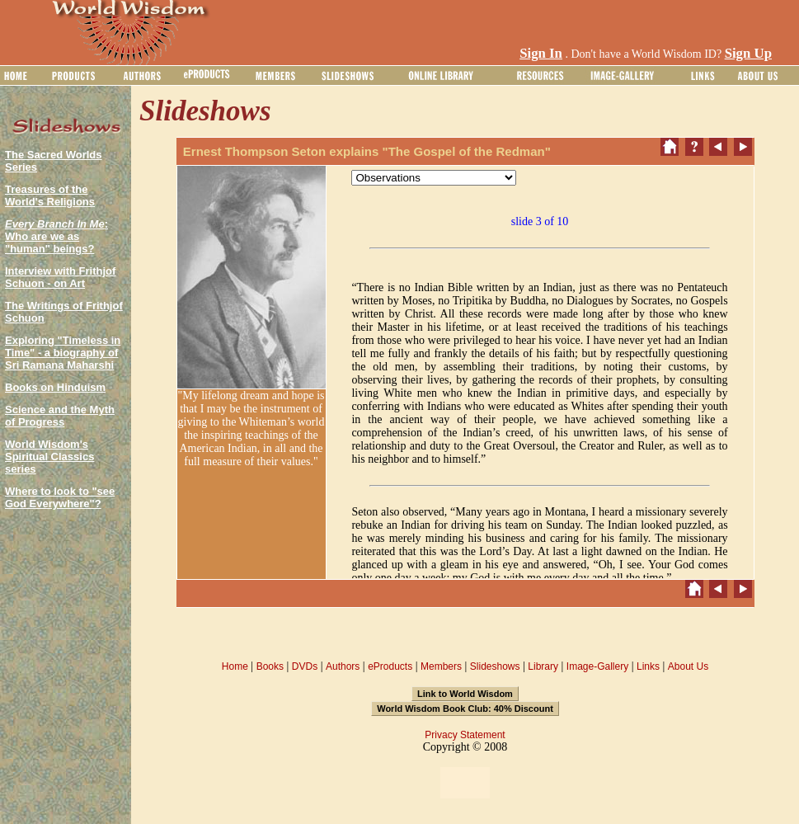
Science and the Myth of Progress (60, 415)
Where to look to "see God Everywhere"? (60, 497)
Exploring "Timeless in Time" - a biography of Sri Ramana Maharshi (62, 352)
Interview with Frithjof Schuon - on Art (60, 277)
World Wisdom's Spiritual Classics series (49, 456)
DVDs (304, 666)
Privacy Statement (465, 735)
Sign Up (748, 53)
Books (270, 666)
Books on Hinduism (55, 387)
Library (543, 666)
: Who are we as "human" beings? (56, 236)
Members (441, 666)
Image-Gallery (597, 666)
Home (235, 666)
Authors (343, 666)
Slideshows (495, 666)
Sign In (540, 53)
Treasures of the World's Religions (50, 195)
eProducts (390, 666)
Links (648, 666)
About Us (688, 666)
